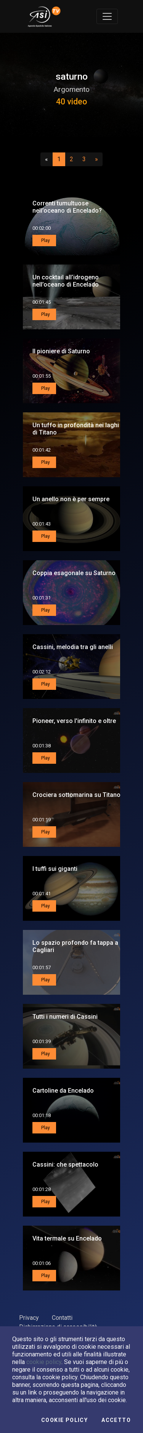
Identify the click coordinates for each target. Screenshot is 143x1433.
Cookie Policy (64, 1420)
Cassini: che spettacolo (65, 1164)
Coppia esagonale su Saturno (74, 573)
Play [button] (45, 240)
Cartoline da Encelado (63, 1090)
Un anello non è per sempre (70, 499)
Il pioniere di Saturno (61, 351)
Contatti (62, 1317)
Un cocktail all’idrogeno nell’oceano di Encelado (65, 281)
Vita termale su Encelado (67, 1238)
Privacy (29, 1317)
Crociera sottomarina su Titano (76, 794)
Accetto (116, 1420)
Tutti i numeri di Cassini (65, 1016)
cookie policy (43, 1362)
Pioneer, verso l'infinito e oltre (74, 721)
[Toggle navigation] (107, 16)
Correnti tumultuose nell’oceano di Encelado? (67, 207)
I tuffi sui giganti (54, 868)
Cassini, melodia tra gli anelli (72, 647)
